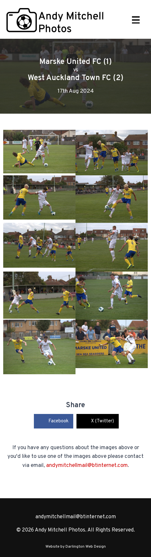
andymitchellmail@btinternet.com (87, 465)
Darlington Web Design (85, 546)
